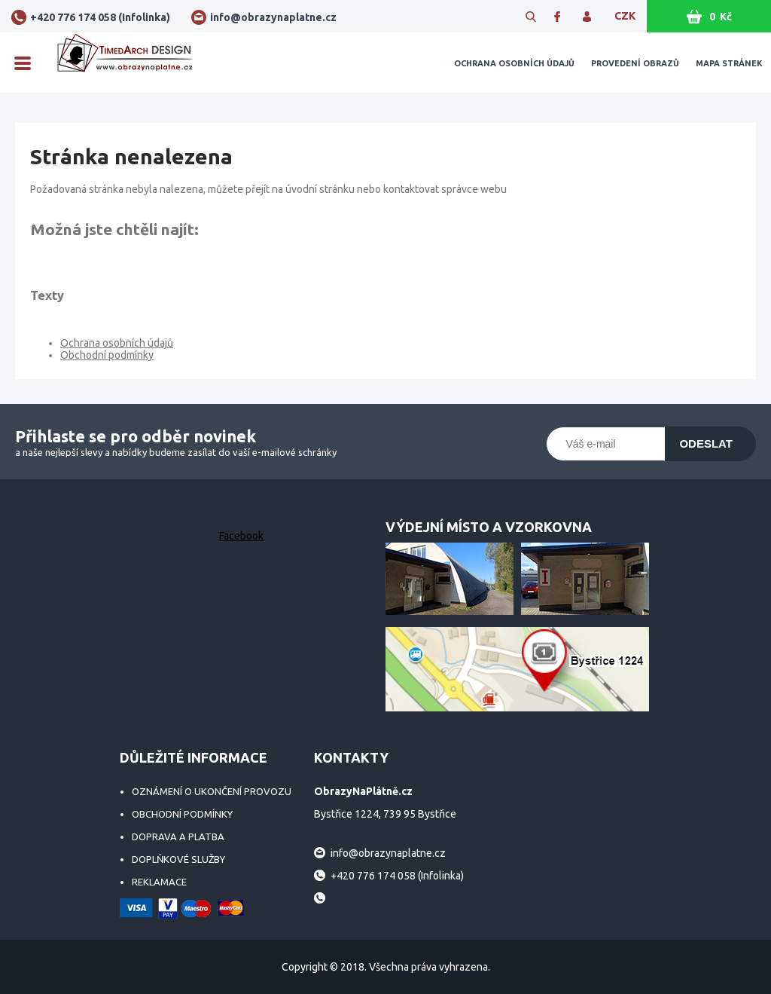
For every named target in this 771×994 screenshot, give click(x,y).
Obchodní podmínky (107, 355)
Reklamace (159, 881)
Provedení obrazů (635, 63)
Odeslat (706, 443)
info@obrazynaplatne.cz (273, 17)
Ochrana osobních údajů (514, 63)
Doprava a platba (178, 836)
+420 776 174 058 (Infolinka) (100, 17)
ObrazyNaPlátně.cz (125, 62)
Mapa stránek (729, 63)
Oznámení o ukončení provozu (211, 791)
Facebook (241, 536)
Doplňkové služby (178, 859)
